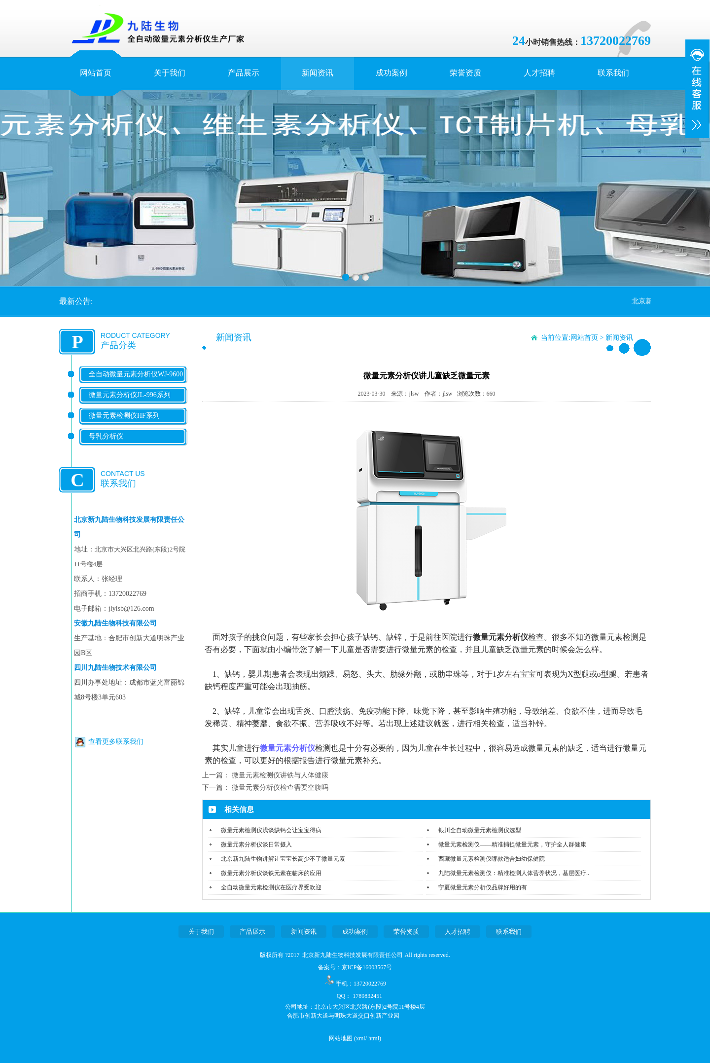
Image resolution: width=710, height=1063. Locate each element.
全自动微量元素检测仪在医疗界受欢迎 (271, 887)
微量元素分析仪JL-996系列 (130, 395)
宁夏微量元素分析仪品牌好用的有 (482, 887)
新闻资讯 (317, 73)
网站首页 (95, 73)
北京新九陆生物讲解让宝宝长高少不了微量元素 (283, 858)
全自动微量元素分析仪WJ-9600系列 (136, 382)
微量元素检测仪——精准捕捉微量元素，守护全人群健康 (512, 844)
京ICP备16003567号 (367, 967)
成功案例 (391, 73)
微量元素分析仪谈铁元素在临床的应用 (271, 873)
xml (360, 1038)
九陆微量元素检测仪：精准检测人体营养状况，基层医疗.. (513, 873)
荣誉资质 (465, 73)
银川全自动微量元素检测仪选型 (479, 830)
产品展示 (243, 73)
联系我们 (613, 73)
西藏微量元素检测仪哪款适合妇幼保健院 (491, 858)
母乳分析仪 (106, 436)
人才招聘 (539, 73)
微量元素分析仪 (287, 748)
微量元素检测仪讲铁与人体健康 (280, 775)
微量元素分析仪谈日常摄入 (256, 844)
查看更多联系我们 (115, 741)
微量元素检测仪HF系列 (124, 415)
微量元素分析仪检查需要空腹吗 (280, 787)
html (373, 1038)
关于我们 (169, 73)
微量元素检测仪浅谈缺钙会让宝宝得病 (271, 830)
